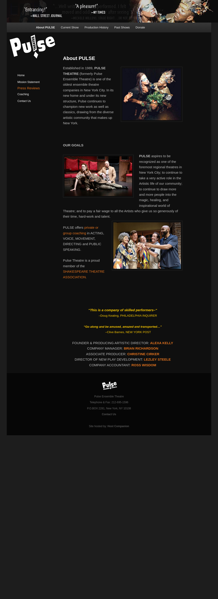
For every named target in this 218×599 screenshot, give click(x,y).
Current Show (70, 27)
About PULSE (45, 27)
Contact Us (24, 101)
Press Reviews (29, 88)
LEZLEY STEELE (157, 359)
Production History (96, 27)
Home (21, 75)
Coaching (23, 94)
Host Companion (118, 426)
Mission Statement (29, 82)
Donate (140, 27)
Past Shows (122, 27)
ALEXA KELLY (161, 343)
